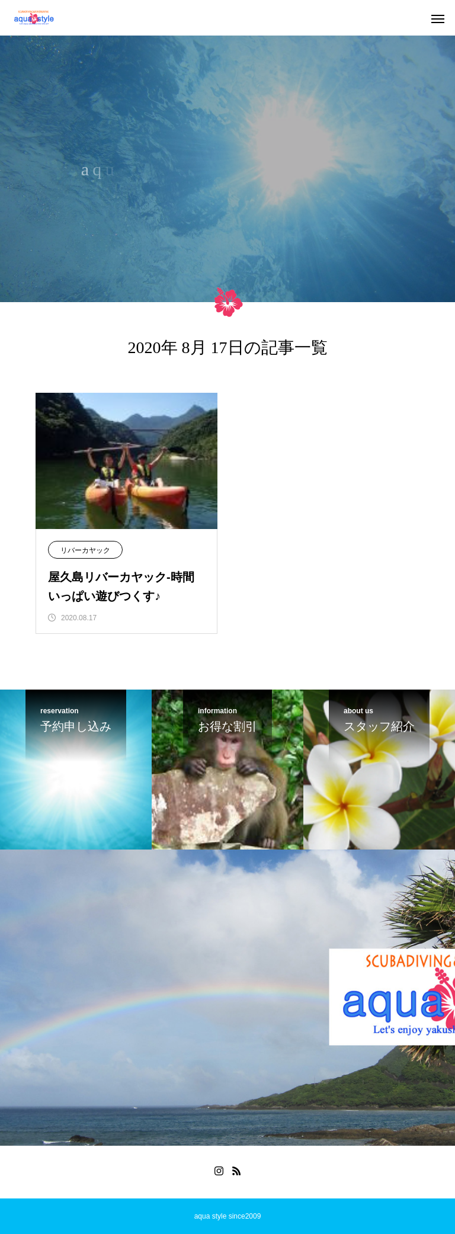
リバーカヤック (85, 550)
